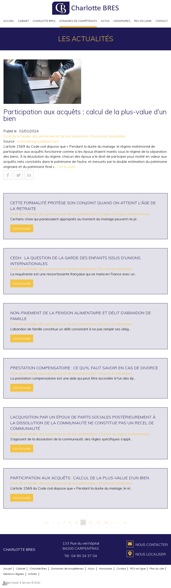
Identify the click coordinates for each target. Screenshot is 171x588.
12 (98, 522)
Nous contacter (151, 544)
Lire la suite (66, 166)
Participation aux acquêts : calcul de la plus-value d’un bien (79, 477)
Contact (162, 20)
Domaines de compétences (78, 20)
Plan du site (157, 568)
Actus (105, 20)
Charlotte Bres (44, 20)
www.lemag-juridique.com (37, 141)
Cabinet (23, 20)
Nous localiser (150, 554)
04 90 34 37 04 (84, 555)
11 (90, 522)
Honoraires (121, 20)
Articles (32, 574)
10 (83, 522)
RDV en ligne (143, 20)
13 (106, 522)
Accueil (8, 20)
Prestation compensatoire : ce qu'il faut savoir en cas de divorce (84, 367)
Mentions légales (13, 574)
